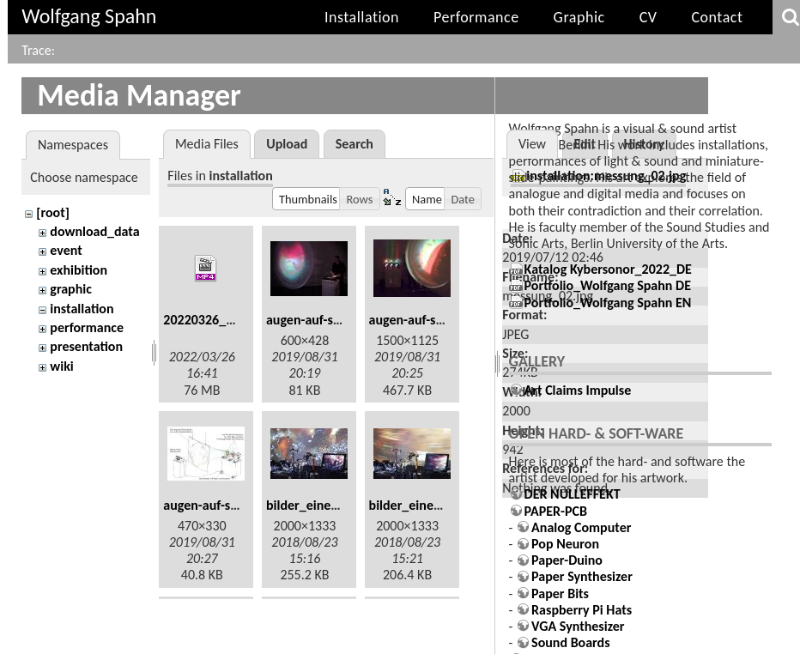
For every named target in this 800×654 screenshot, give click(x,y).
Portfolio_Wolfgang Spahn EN (608, 302)
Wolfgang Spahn (88, 15)
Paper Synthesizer (582, 576)
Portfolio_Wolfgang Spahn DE (607, 285)
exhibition (78, 270)
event (66, 250)
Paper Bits (560, 593)
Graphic (579, 17)
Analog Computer (581, 527)
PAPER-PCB (555, 511)
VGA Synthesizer (577, 626)
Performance (476, 17)
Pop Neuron (565, 544)
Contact (716, 17)
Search (354, 144)
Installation (361, 17)
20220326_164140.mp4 (229, 320)
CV (648, 17)
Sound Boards (570, 642)
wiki (61, 366)
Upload (286, 144)
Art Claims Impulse (578, 390)
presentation (86, 346)
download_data (94, 231)
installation (81, 308)
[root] (53, 212)
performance (87, 327)
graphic (71, 289)
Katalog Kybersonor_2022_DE (608, 269)
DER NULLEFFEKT (572, 494)
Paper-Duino (567, 560)
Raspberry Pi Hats (581, 610)
